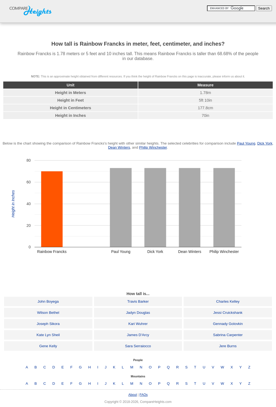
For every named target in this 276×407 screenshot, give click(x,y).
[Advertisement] (138, 274)
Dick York (264, 143)
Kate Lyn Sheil (47, 335)
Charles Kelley (228, 301)
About (132, 395)
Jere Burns (228, 346)
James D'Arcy (138, 335)
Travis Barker (138, 301)
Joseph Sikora (48, 324)
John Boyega (48, 301)
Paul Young (246, 143)
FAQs (144, 395)
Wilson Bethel (48, 313)
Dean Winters (119, 147)
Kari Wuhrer (138, 324)
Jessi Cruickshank (227, 313)
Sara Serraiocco (138, 346)
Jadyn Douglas (138, 313)
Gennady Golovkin (228, 324)
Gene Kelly (48, 346)
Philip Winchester (153, 147)
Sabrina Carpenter (228, 335)
